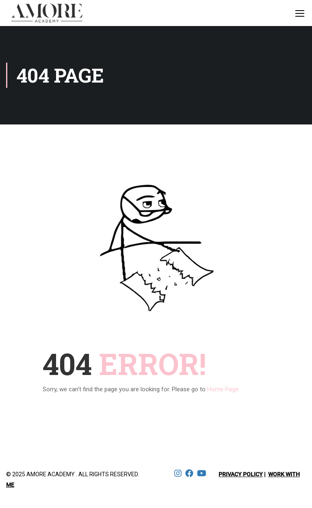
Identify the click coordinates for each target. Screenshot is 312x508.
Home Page (222, 389)
